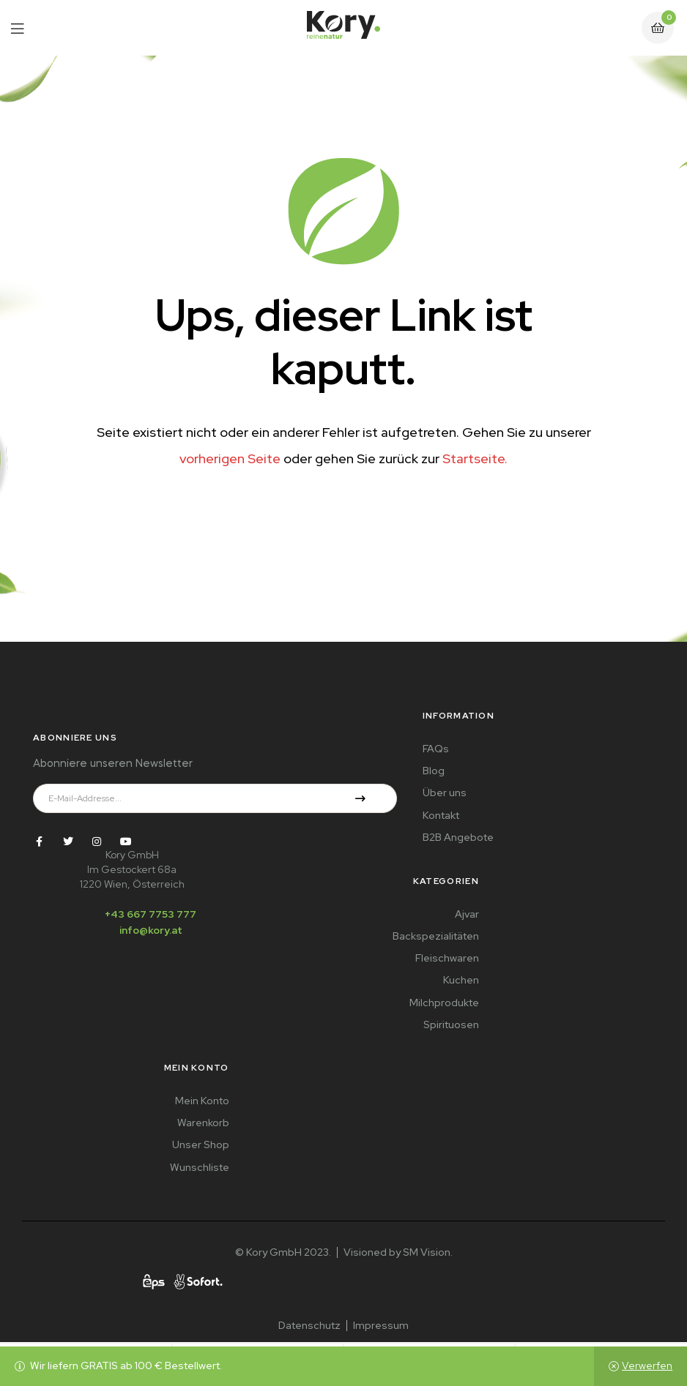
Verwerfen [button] (647, 1365)
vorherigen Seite (230, 458)
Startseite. (475, 458)
